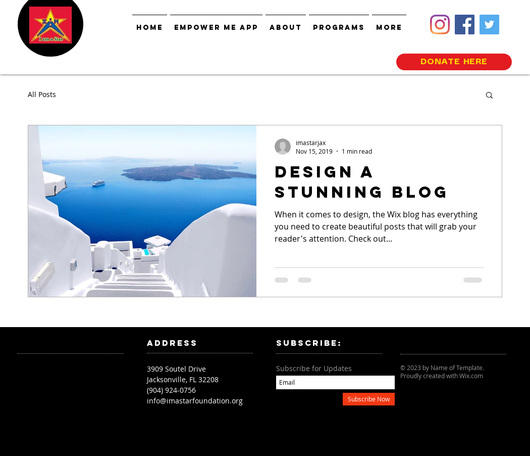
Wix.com (471, 376)
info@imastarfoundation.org (195, 400)
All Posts (42, 94)
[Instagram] (440, 24)
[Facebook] (464, 24)
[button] (489, 95)
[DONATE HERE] (454, 62)
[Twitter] (489, 24)
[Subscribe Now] (369, 399)
